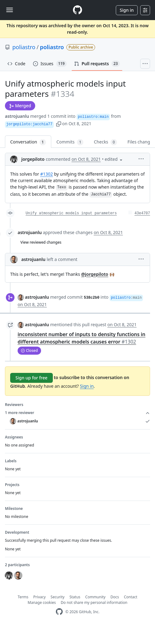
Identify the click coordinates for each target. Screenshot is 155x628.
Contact (130, 597)
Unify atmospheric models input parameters (71, 213)
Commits (70, 142)
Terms (23, 597)
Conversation (28, 142)
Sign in (127, 10)
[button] (58, 123)
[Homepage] (77, 10)
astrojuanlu (17, 116)
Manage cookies (42, 602)
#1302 (46, 174)
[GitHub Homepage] (59, 612)
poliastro (23, 47)
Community (95, 597)
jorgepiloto (32, 159)
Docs (115, 597)
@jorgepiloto (94, 274)
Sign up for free (31, 378)
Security (58, 597)
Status (74, 597)
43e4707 (142, 213)
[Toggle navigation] (9, 10)
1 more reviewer (77, 413)
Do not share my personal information (94, 602)
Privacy (39, 597)
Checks (105, 142)
